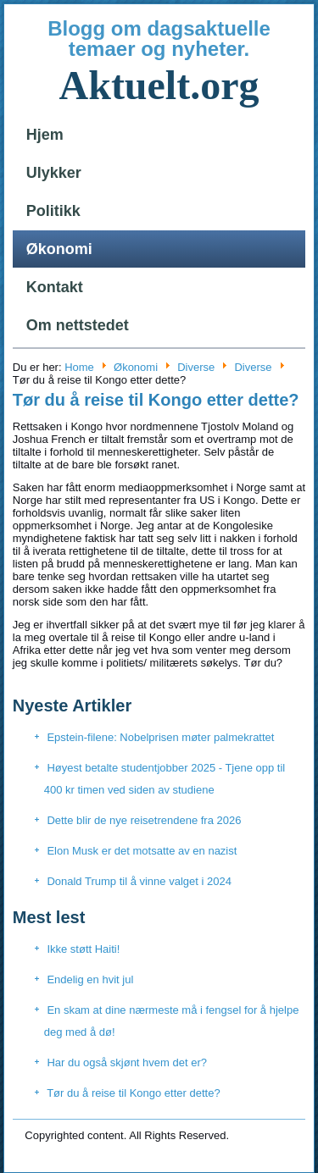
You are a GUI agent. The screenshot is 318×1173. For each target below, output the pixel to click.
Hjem (45, 134)
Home (79, 367)
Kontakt (54, 287)
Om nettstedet (77, 325)
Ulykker (53, 172)
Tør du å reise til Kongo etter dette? (156, 399)
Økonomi (59, 249)
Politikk (53, 210)
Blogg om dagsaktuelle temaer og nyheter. (159, 38)
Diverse (196, 367)
